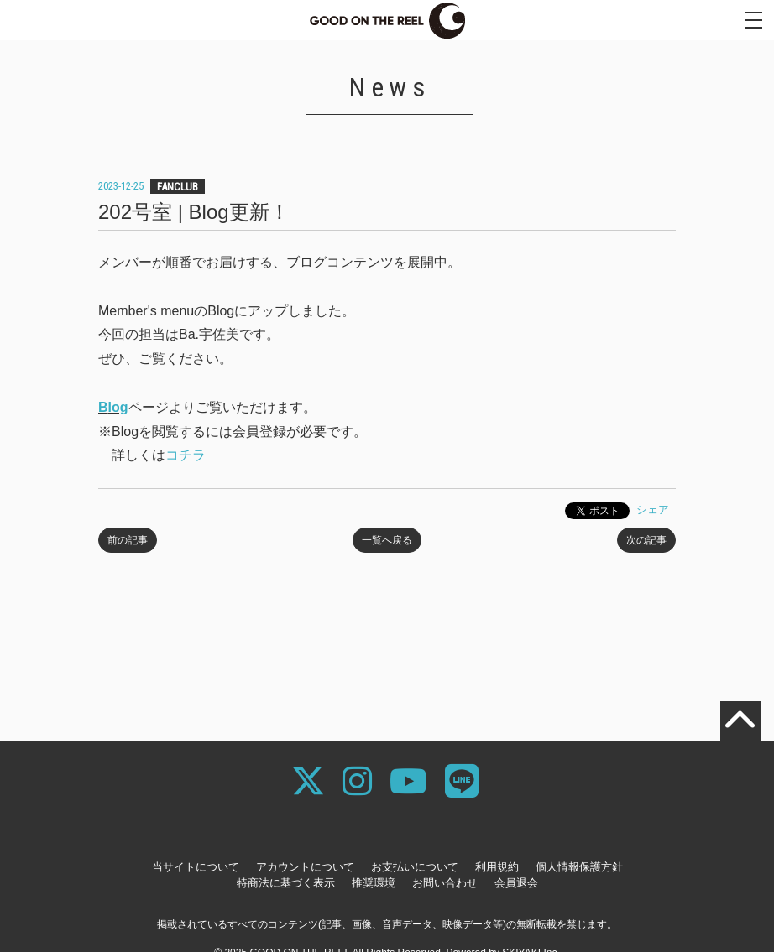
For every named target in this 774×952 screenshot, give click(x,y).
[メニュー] (754, 20)
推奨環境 (373, 883)
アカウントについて (305, 867)
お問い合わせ (445, 883)
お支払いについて (414, 867)
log (118, 407)
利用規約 (497, 867)
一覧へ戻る (387, 540)
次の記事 (646, 540)
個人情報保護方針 (579, 867)
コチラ (185, 455)
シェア (652, 509)
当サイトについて (195, 867)
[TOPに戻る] (740, 721)
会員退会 (516, 883)
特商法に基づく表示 (286, 883)
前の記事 (127, 540)
